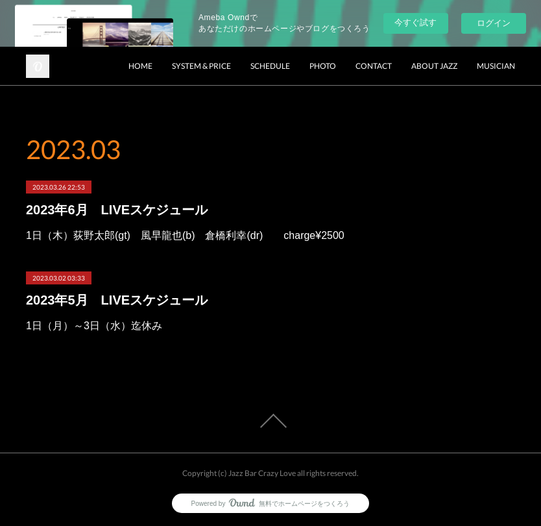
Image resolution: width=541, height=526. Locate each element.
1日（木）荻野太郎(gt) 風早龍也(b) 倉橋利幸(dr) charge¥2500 (185, 235)
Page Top (270, 421)
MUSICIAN (496, 66)
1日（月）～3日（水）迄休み (94, 325)
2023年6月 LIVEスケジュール (117, 210)
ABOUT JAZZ (434, 66)
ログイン (494, 23)
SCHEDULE (270, 66)
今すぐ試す (415, 22)
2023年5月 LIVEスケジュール (117, 300)
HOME (140, 66)
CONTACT (373, 66)
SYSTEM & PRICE (201, 66)
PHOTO (322, 66)
